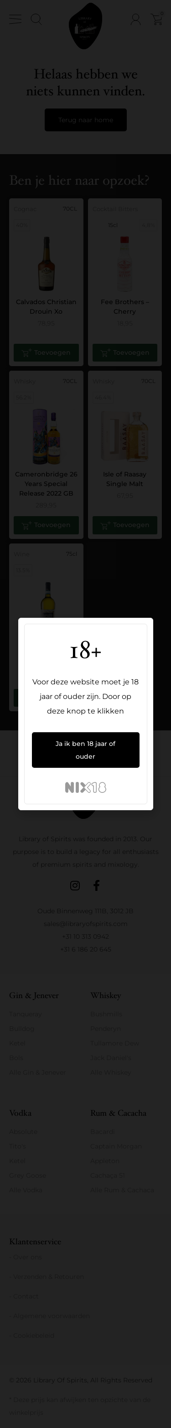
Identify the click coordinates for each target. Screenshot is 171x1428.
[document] (85, 714)
